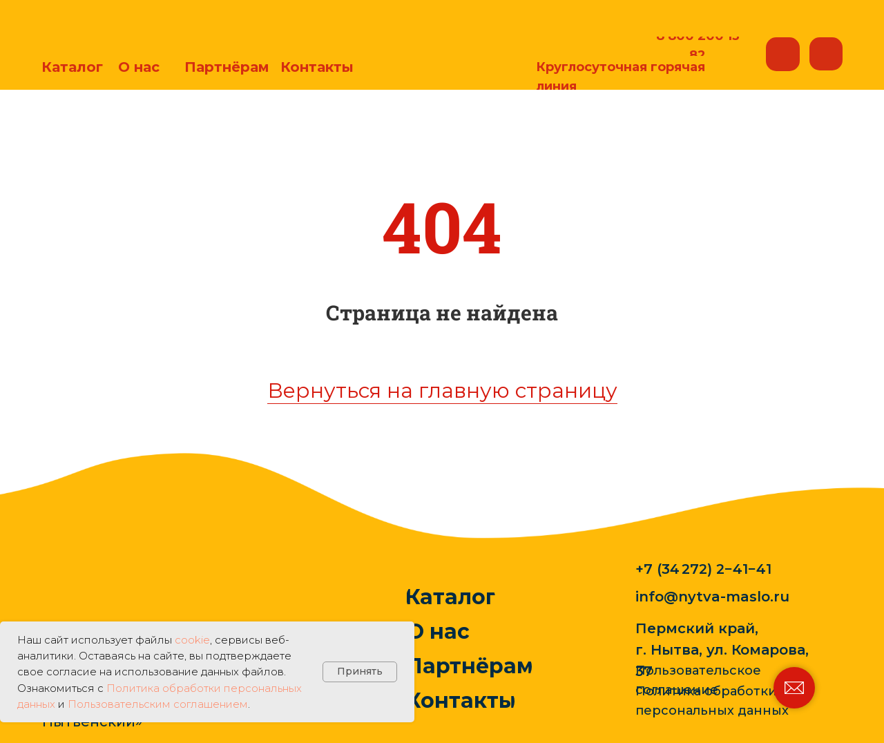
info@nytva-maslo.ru (712, 596)
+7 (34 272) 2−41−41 (703, 569)
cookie (192, 639)
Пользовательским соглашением (158, 704)
